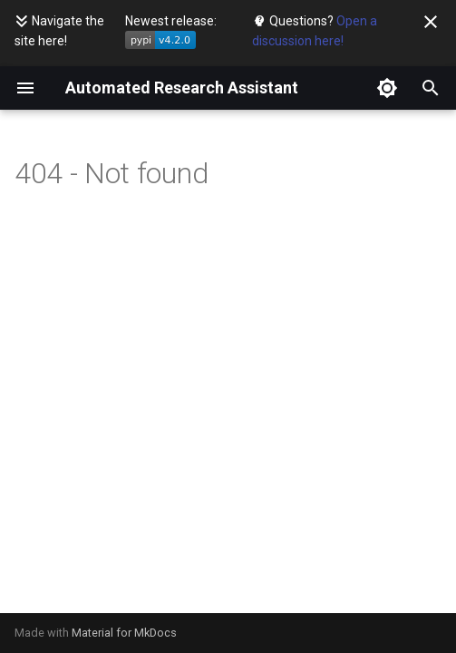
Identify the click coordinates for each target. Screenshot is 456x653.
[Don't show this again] (430, 22)
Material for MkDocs (124, 632)
